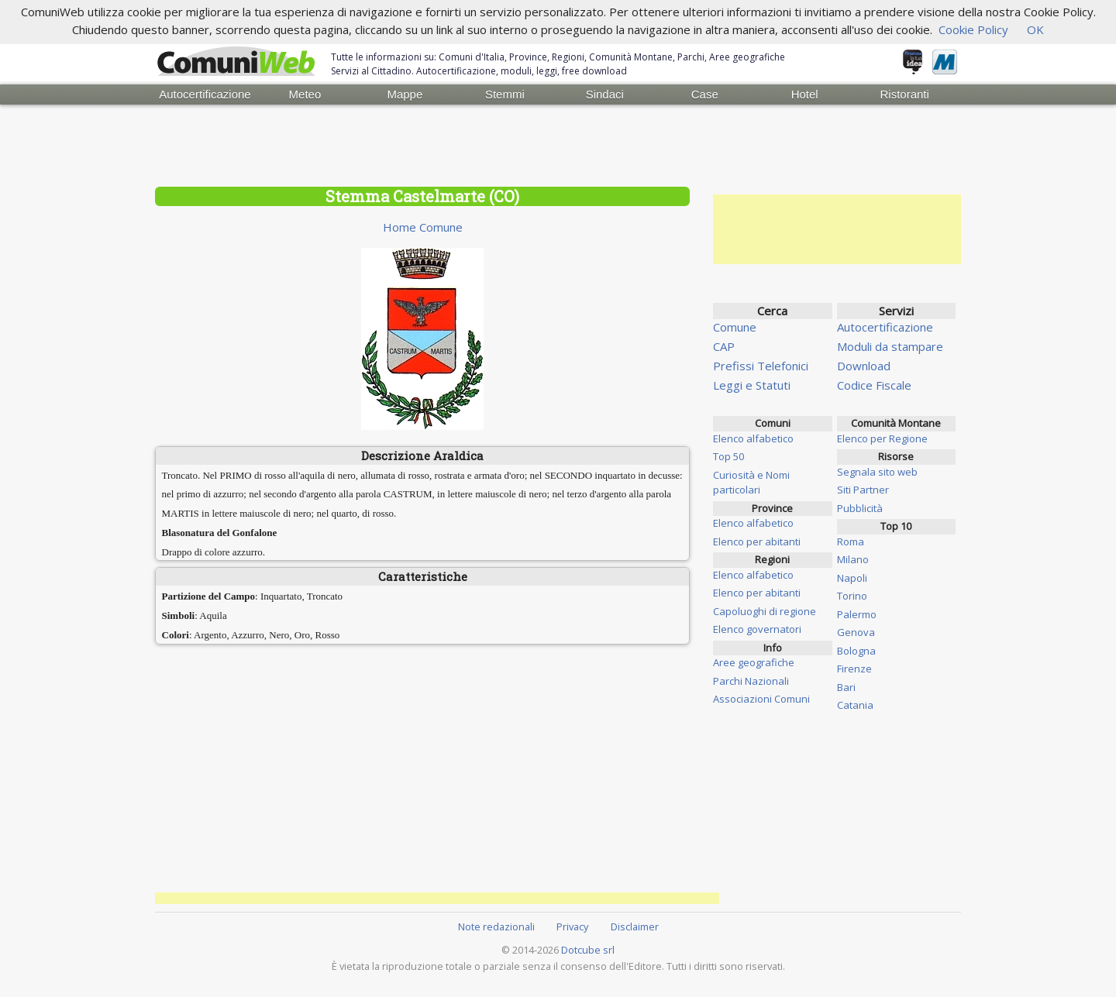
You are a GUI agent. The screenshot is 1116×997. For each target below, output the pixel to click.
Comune (734, 327)
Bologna (856, 651)
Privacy (572, 926)
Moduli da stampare (890, 346)
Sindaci (605, 94)
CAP (724, 346)
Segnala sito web (877, 472)
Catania (855, 705)
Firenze (854, 669)
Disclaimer (635, 926)
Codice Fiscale (874, 385)
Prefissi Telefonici (760, 365)
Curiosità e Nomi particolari (751, 482)
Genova (856, 632)
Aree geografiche (753, 662)
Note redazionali (496, 926)
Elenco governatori (757, 629)
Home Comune (423, 227)
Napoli (852, 578)
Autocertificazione (204, 94)
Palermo (857, 614)
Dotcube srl (588, 950)
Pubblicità (860, 508)
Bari (846, 687)
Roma (850, 541)
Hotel (804, 94)
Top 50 (728, 456)
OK (1035, 29)
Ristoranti (904, 94)
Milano (853, 559)
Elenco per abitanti (757, 541)
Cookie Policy (973, 29)
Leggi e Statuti (751, 385)
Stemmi (505, 94)
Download (863, 365)
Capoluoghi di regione (764, 611)
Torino (852, 596)
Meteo (305, 94)
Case (704, 94)
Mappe (404, 94)
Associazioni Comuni (761, 699)
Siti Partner (863, 490)
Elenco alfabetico (753, 438)
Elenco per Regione (882, 438)
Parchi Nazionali (751, 681)
